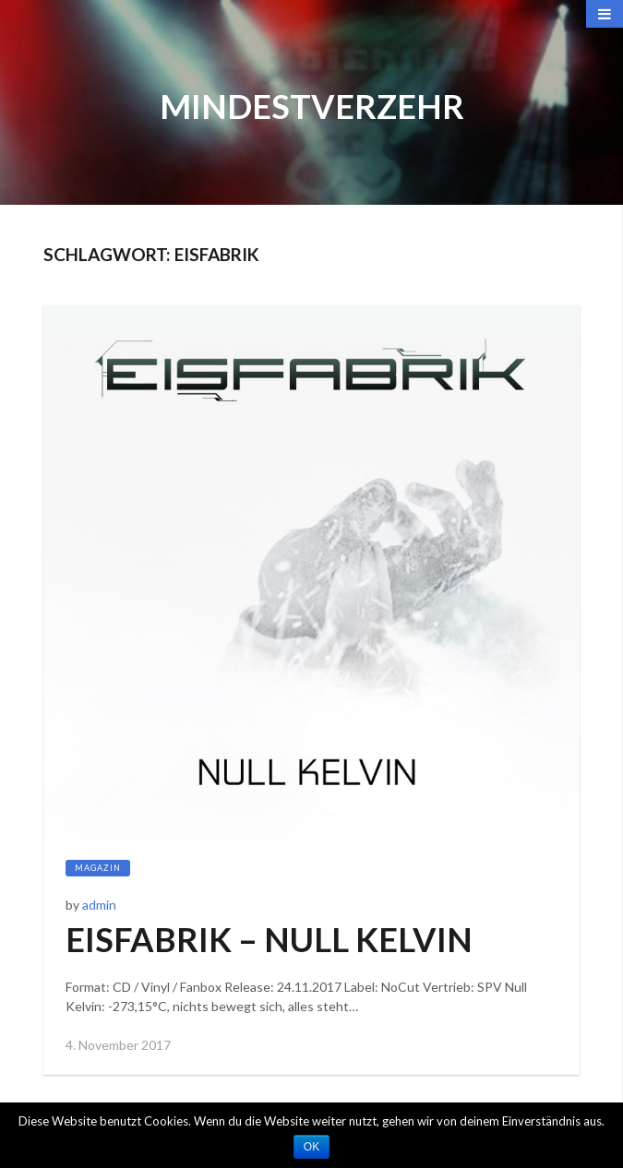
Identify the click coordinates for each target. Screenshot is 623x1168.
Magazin (98, 868)
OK (311, 1146)
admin (99, 904)
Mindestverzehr (312, 106)
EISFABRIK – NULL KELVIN (269, 939)
